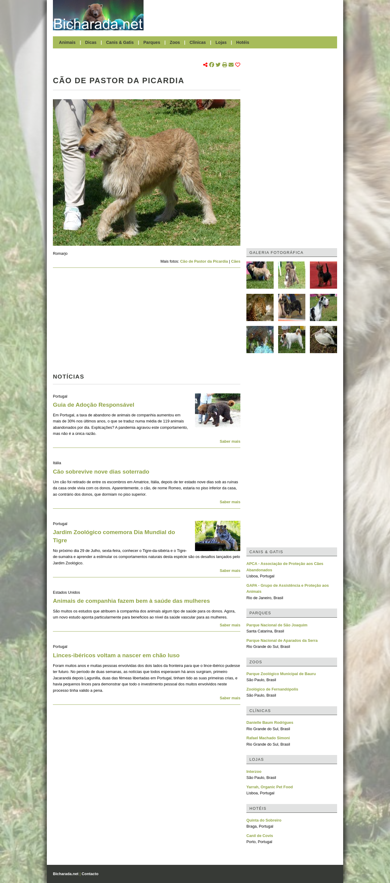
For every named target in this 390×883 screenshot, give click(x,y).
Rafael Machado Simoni (268, 738)
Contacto (90, 874)
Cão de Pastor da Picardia (204, 261)
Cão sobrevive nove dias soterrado (101, 471)
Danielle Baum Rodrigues (269, 722)
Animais (67, 42)
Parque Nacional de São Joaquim (276, 625)
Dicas (91, 42)
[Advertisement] (243, 15)
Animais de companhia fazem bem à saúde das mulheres (131, 601)
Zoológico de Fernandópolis (272, 689)
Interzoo (254, 771)
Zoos (175, 42)
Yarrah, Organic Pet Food (269, 787)
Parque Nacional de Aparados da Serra (282, 640)
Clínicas (198, 42)
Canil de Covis (259, 835)
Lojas (221, 42)
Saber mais (230, 441)
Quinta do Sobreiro (263, 820)
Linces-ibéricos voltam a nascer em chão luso (116, 655)
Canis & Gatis (120, 42)
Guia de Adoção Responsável (93, 405)
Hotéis (242, 42)
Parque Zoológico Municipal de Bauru (281, 673)
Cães (235, 261)
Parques (151, 42)
